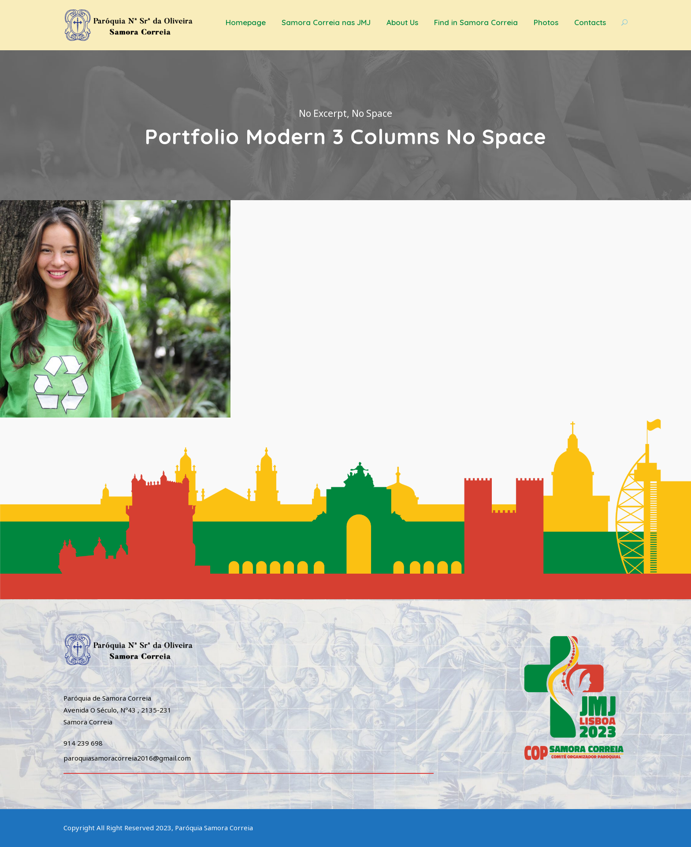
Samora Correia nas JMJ (326, 22)
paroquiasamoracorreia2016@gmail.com (127, 758)
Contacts (590, 22)
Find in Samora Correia (476, 22)
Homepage (246, 22)
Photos (546, 22)
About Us (402, 22)
